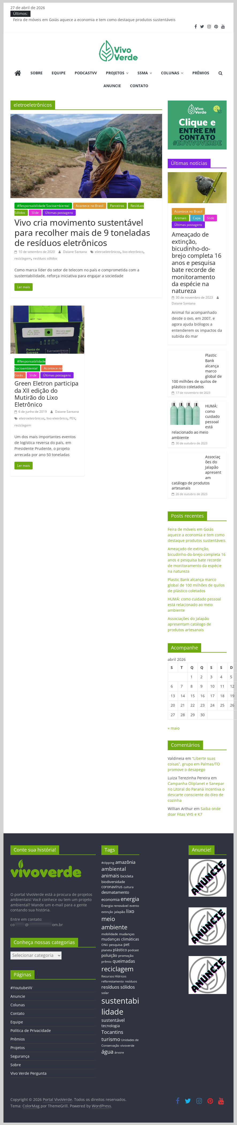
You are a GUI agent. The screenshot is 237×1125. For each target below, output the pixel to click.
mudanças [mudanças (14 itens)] (127, 934)
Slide (35, 212)
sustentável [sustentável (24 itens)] (113, 1020)
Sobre (36, 72)
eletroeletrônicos (107, 251)
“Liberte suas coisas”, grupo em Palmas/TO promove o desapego (194, 764)
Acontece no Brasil (90, 205)
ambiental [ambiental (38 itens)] (113, 868)
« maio (173, 728)
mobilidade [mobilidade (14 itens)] (109, 934)
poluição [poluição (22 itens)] (109, 955)
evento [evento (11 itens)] (134, 906)
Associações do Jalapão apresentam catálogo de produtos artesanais (189, 624)
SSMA (142, 72)
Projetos (115, 72)
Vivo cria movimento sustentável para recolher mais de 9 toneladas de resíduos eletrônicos (82, 233)
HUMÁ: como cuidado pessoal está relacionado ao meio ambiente (194, 604)
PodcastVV (86, 72)
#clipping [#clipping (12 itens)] (107, 863)
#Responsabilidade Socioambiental (43, 205)
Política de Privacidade (30, 1030)
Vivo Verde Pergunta (28, 1073)
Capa (197, 218)
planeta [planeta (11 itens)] (106, 950)
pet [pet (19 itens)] (126, 944)
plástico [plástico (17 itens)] (120, 949)
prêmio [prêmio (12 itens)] (106, 962)
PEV (72, 418)
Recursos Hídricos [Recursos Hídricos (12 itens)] (113, 976)
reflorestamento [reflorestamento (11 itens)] (112, 981)
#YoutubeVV (21, 987)
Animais (180, 218)
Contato (139, 85)
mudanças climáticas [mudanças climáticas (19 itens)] (120, 939)
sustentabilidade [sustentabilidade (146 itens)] (120, 1006)
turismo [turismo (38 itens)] (110, 1039)
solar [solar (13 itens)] (105, 993)
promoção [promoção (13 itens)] (125, 955)
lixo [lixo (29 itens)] (130, 911)
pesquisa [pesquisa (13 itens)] (116, 944)
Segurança (19, 1056)
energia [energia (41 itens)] (130, 899)
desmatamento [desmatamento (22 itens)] (115, 892)
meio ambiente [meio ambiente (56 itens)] (114, 923)
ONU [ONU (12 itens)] (104, 945)
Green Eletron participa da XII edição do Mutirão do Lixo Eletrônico (46, 393)
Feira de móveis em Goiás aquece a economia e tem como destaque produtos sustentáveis (94, 19)
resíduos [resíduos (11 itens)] (131, 981)
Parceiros (117, 205)
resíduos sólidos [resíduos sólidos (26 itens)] (118, 987)
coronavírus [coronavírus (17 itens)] (112, 886)
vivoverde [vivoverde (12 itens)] (127, 1045)
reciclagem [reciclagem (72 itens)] (117, 968)
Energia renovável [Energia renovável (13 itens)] (114, 905)
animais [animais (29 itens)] (110, 875)
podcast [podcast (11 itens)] (133, 950)
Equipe (59, 72)
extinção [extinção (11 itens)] (107, 912)
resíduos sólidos (45, 258)
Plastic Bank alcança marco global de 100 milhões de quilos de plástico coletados (196, 585)
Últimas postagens (59, 212)
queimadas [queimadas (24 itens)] (124, 961)
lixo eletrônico (133, 251)
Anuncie (112, 85)
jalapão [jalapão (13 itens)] (119, 912)
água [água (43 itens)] (107, 1051)
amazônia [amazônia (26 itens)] (125, 862)
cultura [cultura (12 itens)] (128, 887)
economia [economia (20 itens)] (110, 899)
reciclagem (22, 258)
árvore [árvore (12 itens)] (119, 1052)
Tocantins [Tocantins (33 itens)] (112, 1031)
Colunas (170, 72)
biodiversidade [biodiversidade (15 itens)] (113, 881)
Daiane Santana (75, 251)
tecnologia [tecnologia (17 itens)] (110, 1025)
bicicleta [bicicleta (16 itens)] (126, 876)
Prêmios (200, 72)
